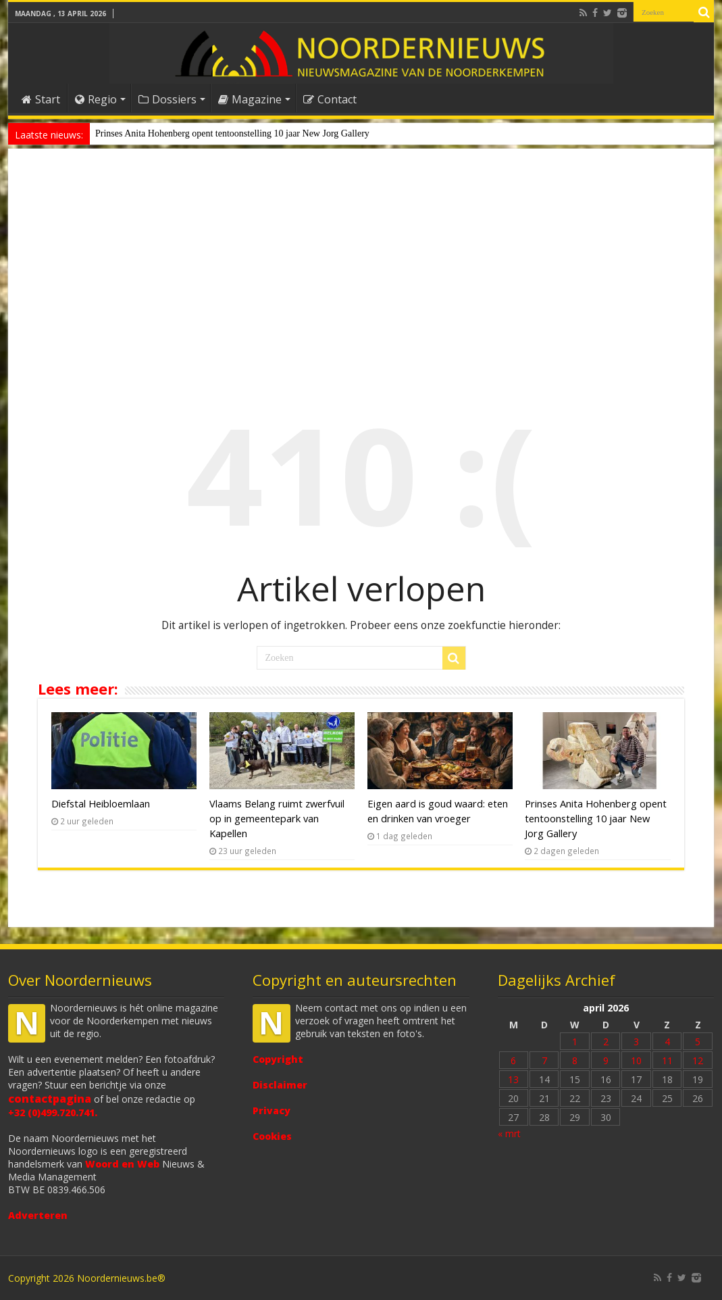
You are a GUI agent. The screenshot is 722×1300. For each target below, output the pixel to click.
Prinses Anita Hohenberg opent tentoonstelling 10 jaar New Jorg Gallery (232, 133)
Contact (330, 99)
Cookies (272, 1136)
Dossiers (167, 99)
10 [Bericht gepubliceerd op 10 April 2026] (636, 1060)
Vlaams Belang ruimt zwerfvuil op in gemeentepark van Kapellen (276, 818)
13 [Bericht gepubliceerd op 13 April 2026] (513, 1079)
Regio (96, 99)
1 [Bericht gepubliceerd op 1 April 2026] (574, 1041)
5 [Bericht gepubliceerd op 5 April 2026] (697, 1041)
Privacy (271, 1110)
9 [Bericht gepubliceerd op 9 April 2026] (606, 1060)
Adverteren (38, 1215)
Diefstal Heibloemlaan (100, 803)
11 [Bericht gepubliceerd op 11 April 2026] (667, 1060)
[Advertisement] (361, 266)
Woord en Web (122, 1163)
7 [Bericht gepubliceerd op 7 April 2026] (544, 1060)
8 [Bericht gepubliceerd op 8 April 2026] (574, 1060)
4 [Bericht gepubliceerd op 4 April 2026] (667, 1041)
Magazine (250, 99)
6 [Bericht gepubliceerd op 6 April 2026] (513, 1060)
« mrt (509, 1133)
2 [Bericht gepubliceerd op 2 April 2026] (606, 1041)
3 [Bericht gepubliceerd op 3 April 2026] (636, 1041)
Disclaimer (280, 1084)
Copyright (278, 1059)
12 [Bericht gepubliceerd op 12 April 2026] (697, 1060)
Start (41, 99)
